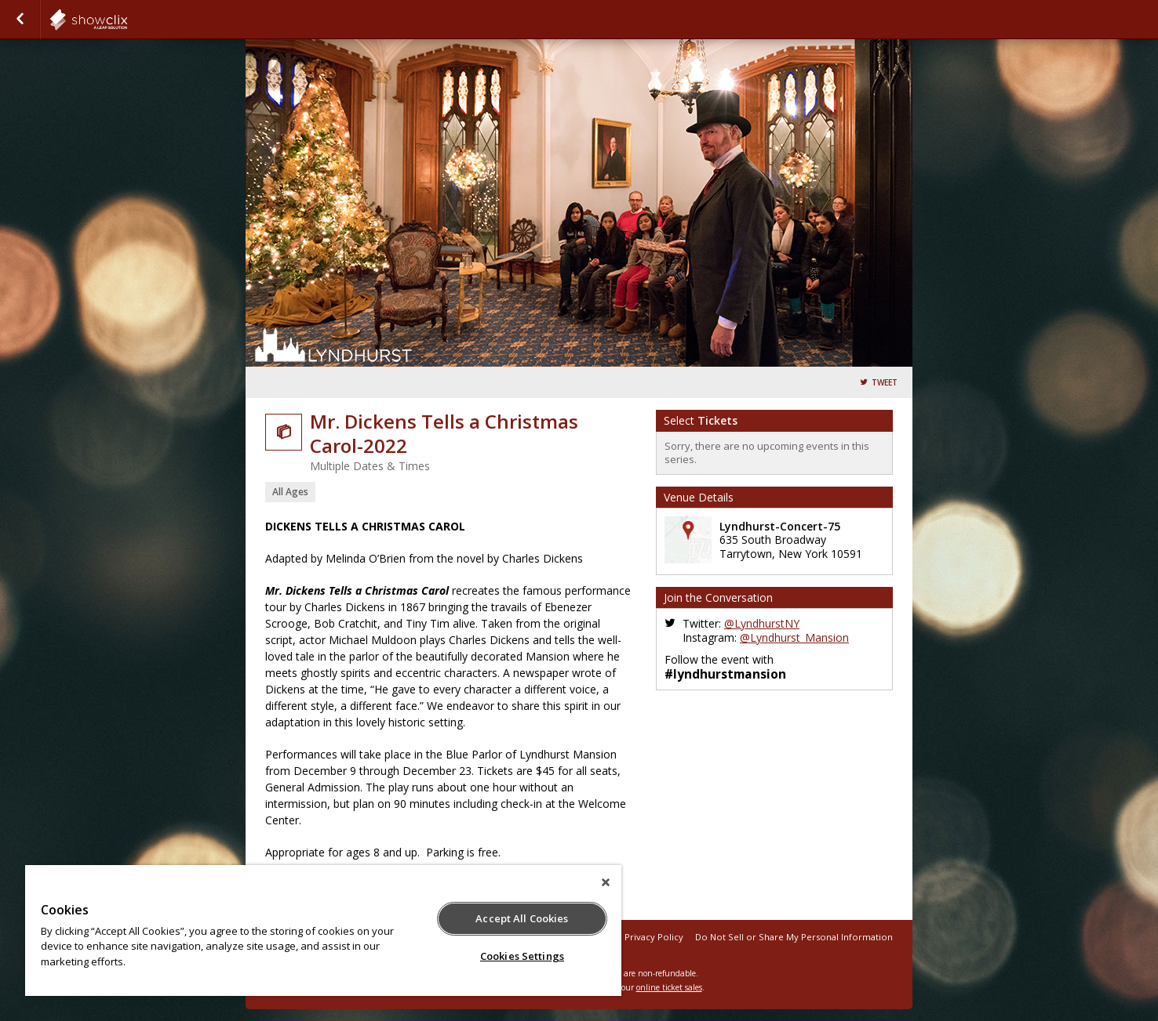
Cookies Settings (522, 956)
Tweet (885, 383)
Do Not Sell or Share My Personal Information (794, 937)
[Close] (605, 882)
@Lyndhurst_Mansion (794, 637)
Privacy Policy (654, 937)
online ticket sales (669, 987)
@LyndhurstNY (761, 623)
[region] (323, 930)
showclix (127, 19)
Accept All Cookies (521, 918)
